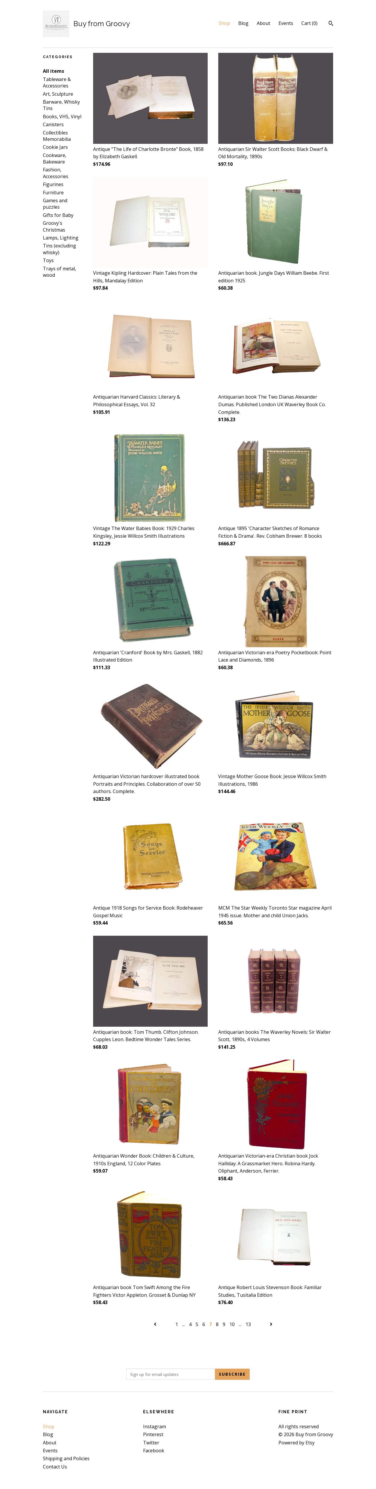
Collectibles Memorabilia (57, 135)
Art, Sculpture (58, 94)
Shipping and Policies (66, 1458)
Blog (243, 23)
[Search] (331, 24)
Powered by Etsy (296, 1442)
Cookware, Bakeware (54, 158)
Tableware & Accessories (57, 82)
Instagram (154, 1426)
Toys (48, 260)
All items (53, 71)
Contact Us (55, 1466)
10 (232, 1324)
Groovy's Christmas (54, 226)
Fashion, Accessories (55, 172)
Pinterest (153, 1434)
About (263, 23)
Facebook (153, 1450)
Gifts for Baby (58, 215)
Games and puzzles (55, 203)
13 (248, 1324)
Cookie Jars (55, 147)
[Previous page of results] (156, 1324)
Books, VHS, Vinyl (62, 116)
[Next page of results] (271, 1324)
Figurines (53, 184)
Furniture (53, 192)
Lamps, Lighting (60, 238)
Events (285, 23)
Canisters (53, 124)
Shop (224, 23)
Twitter (151, 1442)
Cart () (309, 23)
